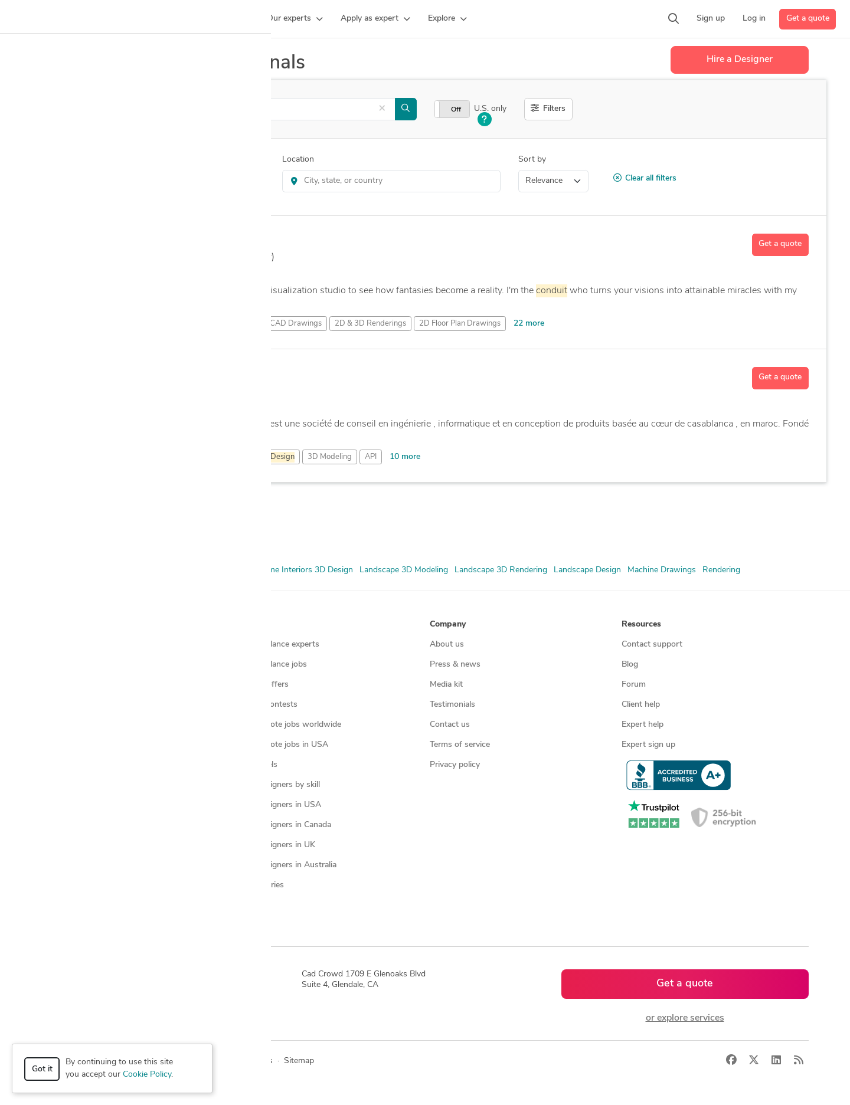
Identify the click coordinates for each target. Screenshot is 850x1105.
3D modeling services (86, 724)
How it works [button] (73, 624)
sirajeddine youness (172, 374)
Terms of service (460, 744)
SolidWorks (168, 525)
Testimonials (452, 704)
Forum (634, 684)
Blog (630, 664)
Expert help (642, 724)
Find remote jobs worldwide (289, 724)
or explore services (685, 1018)
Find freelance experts (278, 644)
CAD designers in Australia (287, 865)
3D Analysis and (164, 457)
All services (67, 785)
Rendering (721, 570)
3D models (257, 764)
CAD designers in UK (276, 845)
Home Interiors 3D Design (305, 570)
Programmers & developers (96, 744)
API (371, 457)
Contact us (450, 724)
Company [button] (448, 624)
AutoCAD (59, 525)
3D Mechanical (256, 457)
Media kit (446, 684)
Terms (261, 1061)
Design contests (76, 684)
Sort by (532, 159)
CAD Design (146, 570)
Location (298, 159)
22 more (529, 323)
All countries (261, 885)
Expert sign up (648, 744)
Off (456, 109)
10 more (405, 457)
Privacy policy (455, 764)
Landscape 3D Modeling (403, 570)
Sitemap (253, 905)
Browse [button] (252, 624)
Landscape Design (587, 570)
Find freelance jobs (272, 664)
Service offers (263, 684)
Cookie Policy (147, 1074)
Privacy (225, 1061)
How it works (72, 644)
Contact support (652, 644)
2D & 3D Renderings (79, 570)
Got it (42, 1069)
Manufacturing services (89, 764)
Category (58, 159)
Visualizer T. (151, 241)
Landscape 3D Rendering (501, 570)
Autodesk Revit (112, 525)
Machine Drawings (661, 570)
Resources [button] (641, 624)
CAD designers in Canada (284, 825)
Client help (641, 704)
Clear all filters (644, 178)
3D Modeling (330, 457)
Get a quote (807, 18)
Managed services (79, 664)
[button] (228, 19)
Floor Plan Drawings (212, 570)
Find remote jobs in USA (283, 744)
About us (447, 644)
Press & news (455, 664)
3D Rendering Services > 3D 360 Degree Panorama (159, 180)
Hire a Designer (740, 59)
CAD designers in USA (279, 805)
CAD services (71, 704)
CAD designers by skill (279, 785)
